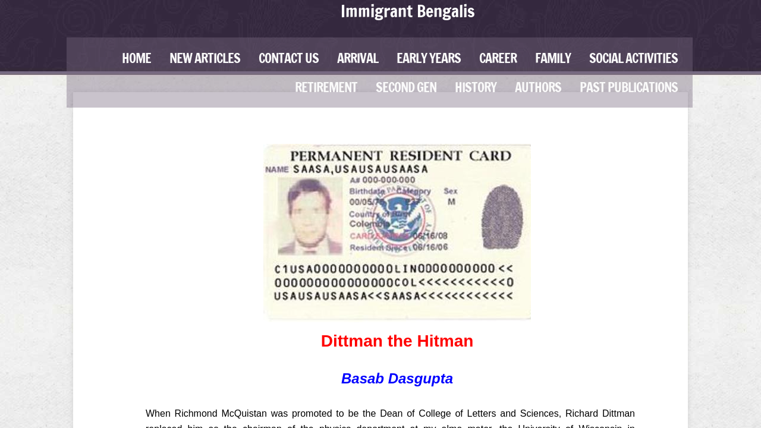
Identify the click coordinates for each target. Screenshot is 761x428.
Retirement (326, 87)
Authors (538, 87)
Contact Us (289, 58)
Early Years (429, 58)
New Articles (204, 58)
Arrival (357, 58)
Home (136, 58)
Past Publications (629, 87)
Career (498, 58)
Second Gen (406, 87)
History (475, 87)
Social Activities (633, 58)
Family (553, 58)
